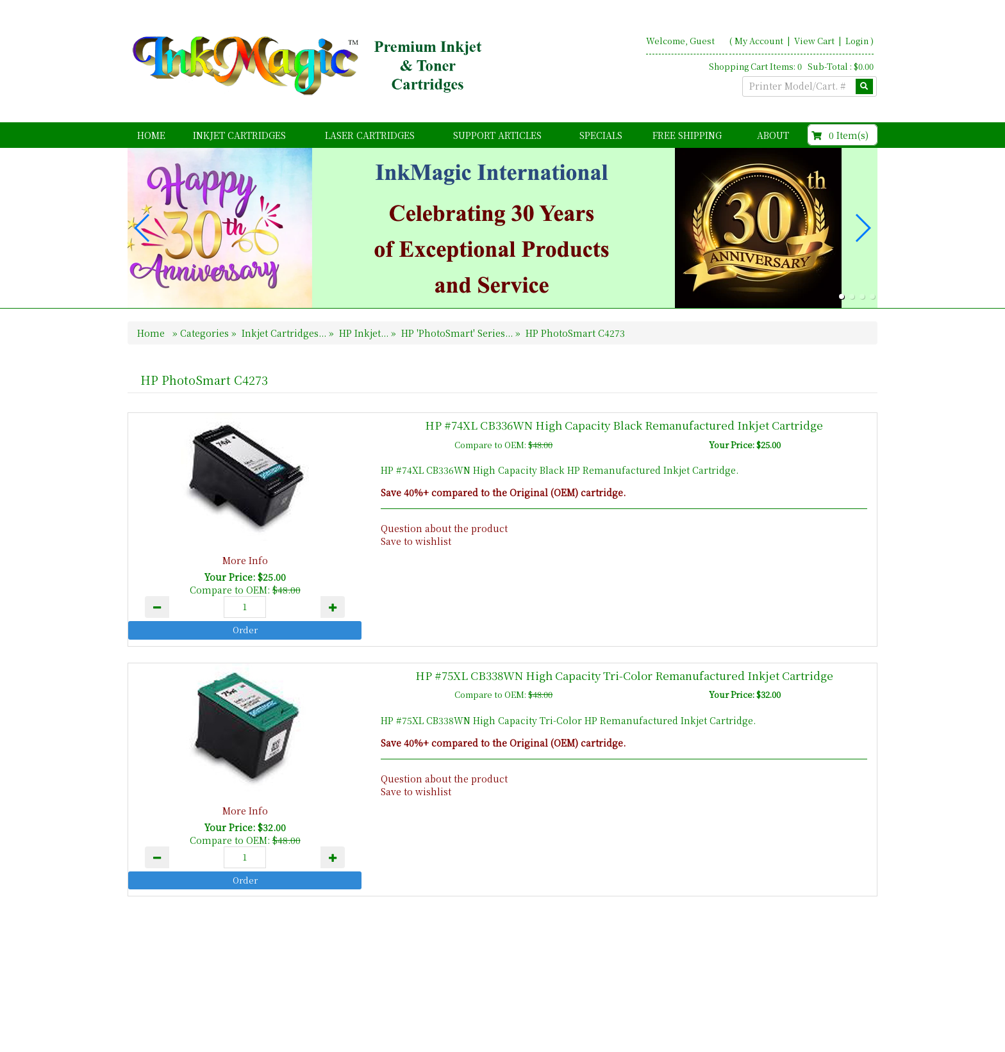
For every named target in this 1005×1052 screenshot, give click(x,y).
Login (856, 41)
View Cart (815, 41)
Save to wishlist (416, 541)
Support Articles (497, 135)
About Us (744, 995)
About (773, 135)
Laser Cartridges (370, 135)
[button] (841, 296)
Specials (600, 135)
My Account (759, 41)
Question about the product (444, 528)
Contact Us (803, 995)
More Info (245, 560)
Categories (205, 333)
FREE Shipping (687, 135)
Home (151, 135)
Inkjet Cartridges (239, 135)
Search (858, 995)
